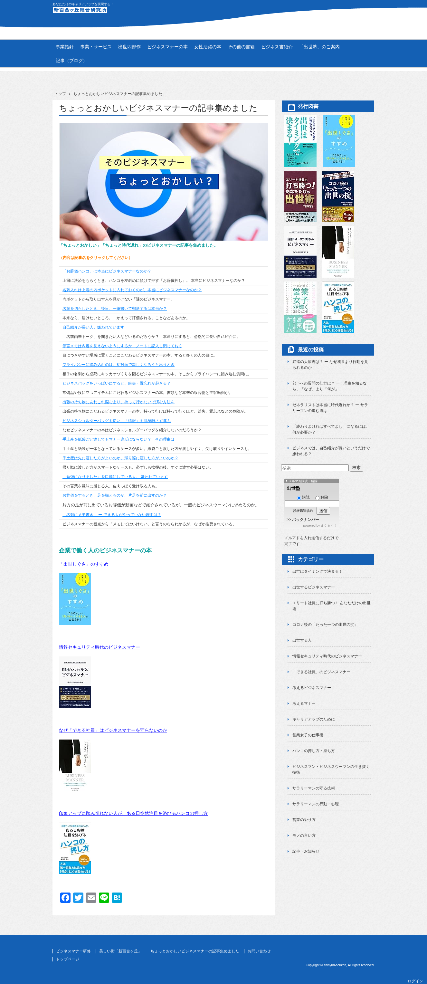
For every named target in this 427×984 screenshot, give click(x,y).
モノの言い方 (304, 835)
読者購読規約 (303, 510)
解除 (321, 497)
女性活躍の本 (207, 46)
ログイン (415, 981)
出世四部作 (129, 46)
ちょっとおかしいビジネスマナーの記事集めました (194, 951)
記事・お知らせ (305, 851)
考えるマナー (304, 703)
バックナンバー (305, 519)
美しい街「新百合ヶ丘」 (120, 951)
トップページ (67, 959)
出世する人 (302, 640)
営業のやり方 (304, 819)
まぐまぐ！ (329, 525)
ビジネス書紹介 (277, 46)
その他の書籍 (241, 46)
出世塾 (293, 488)
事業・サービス (96, 46)
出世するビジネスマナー (313, 587)
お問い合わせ (259, 951)
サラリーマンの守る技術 (313, 788)
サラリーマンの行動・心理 (315, 804)
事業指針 (65, 46)
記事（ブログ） (71, 60)
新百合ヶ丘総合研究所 (213, 13)
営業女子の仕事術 (307, 735)
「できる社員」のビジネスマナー (321, 672)
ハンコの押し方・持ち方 (313, 751)
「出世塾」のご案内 (319, 46)
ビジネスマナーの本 (167, 46)
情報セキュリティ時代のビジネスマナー (99, 647)
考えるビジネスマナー (311, 687)
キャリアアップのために (313, 719)
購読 (303, 497)
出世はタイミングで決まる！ (317, 571)
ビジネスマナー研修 (73, 951)
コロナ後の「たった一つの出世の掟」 (325, 624)
